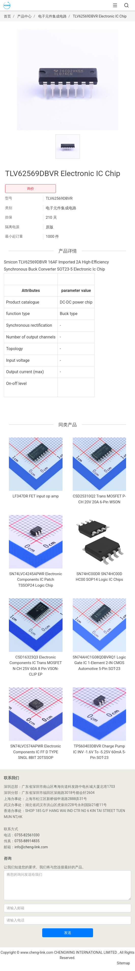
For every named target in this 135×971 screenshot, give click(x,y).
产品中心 (24, 16)
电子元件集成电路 (52, 16)
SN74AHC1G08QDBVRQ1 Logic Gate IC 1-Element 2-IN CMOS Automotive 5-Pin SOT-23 (99, 663)
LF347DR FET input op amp (36, 496)
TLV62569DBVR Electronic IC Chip (100, 16)
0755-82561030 (26, 835)
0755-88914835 (26, 841)
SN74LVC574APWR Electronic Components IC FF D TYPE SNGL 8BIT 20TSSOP (35, 752)
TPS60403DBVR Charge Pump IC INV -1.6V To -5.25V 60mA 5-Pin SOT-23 (99, 752)
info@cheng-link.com (31, 847)
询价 (30, 188)
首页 (7, 16)
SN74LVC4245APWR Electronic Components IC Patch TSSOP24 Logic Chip (35, 580)
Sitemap (123, 963)
